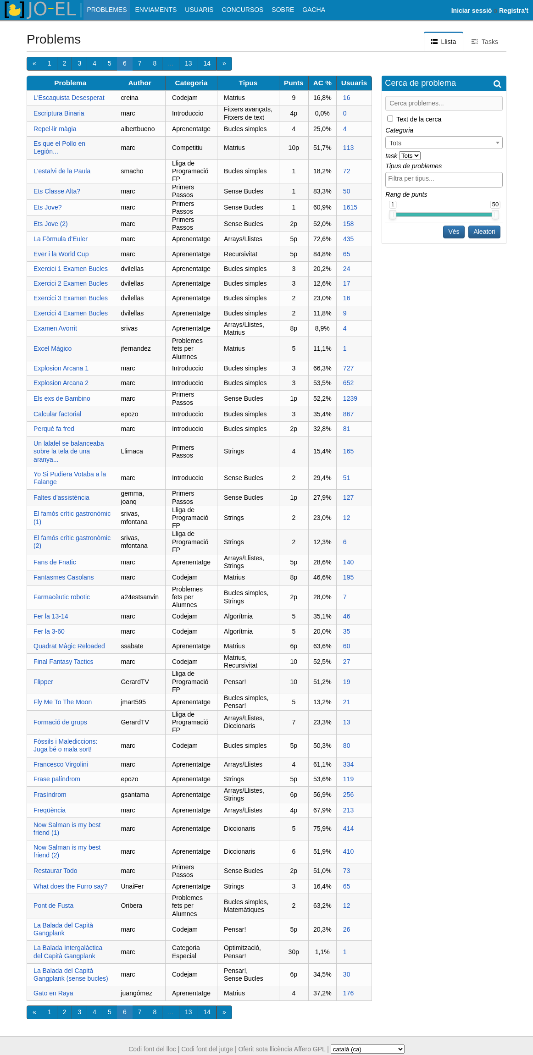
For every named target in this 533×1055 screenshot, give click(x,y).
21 (346, 702)
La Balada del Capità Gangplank (63, 929)
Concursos (242, 9)
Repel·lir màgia (54, 129)
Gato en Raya (53, 993)
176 (348, 993)
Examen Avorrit (55, 328)
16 (346, 97)
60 (346, 646)
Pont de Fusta (53, 905)
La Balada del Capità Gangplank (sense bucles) (70, 974)
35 (346, 631)
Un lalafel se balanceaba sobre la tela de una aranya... (68, 451)
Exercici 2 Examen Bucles (70, 283)
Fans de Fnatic (54, 562)
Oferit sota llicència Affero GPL (281, 1049)
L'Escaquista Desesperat (68, 97)
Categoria (191, 83)
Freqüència (49, 810)
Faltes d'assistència (61, 497)
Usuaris (199, 9)
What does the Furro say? (70, 886)
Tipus (248, 83)
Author (139, 83)
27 (346, 661)
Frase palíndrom (56, 779)
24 (346, 268)
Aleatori (484, 231)
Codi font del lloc (152, 1049)
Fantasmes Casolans (63, 577)
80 (346, 745)
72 (346, 171)
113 (348, 147)
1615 (350, 207)
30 (346, 974)
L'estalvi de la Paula (61, 171)
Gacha (313, 9)
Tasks (485, 41)
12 (346, 517)
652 (348, 383)
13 (188, 63)
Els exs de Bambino (61, 398)
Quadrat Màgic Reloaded (69, 646)
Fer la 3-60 (49, 631)
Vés (453, 231)
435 (348, 239)
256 (348, 794)
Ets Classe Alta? (56, 191)
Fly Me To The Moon (62, 702)
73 (346, 870)
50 (346, 191)
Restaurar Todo (55, 870)
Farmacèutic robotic (61, 597)
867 (348, 414)
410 (348, 851)
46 (346, 616)
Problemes (107, 9)
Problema (70, 83)
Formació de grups (60, 722)
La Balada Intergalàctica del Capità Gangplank (67, 951)
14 (207, 63)
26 (346, 929)
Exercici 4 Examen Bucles (70, 313)
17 (346, 283)
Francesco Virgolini (60, 764)
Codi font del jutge (207, 1049)
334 (348, 764)
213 (348, 810)
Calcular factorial (57, 414)
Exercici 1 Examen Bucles (70, 268)
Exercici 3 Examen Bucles (70, 298)
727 (348, 368)
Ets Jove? (47, 207)
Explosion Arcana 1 (61, 368)
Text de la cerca (418, 118)
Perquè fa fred (53, 428)
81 (346, 428)
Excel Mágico (52, 348)
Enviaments (156, 9)
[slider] (392, 214)
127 (348, 497)
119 (348, 779)
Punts (294, 83)
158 (348, 223)
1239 (350, 398)
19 (346, 681)
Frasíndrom (50, 794)
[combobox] (444, 142)
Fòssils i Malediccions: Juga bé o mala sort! (65, 745)
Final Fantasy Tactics (63, 661)
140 (348, 562)
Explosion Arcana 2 (61, 383)
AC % (322, 83)
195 (348, 577)
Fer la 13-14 (50, 616)
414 (348, 828)
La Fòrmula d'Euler (60, 239)
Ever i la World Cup (61, 254)
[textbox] (446, 178)
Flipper (43, 681)
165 (348, 451)
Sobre (283, 9)
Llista (443, 41)
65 (346, 254)
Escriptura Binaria (58, 113)
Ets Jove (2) (50, 223)
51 (346, 477)
